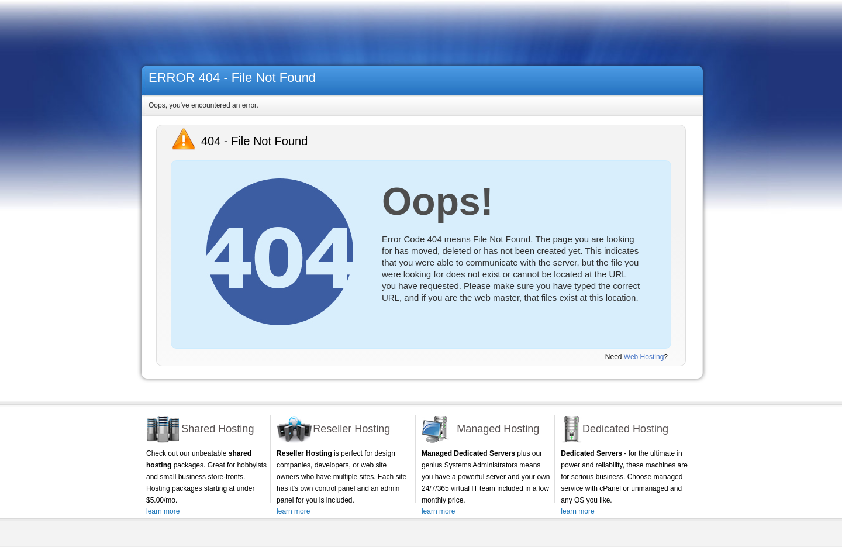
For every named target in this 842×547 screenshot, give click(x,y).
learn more (163, 511)
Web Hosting (644, 357)
